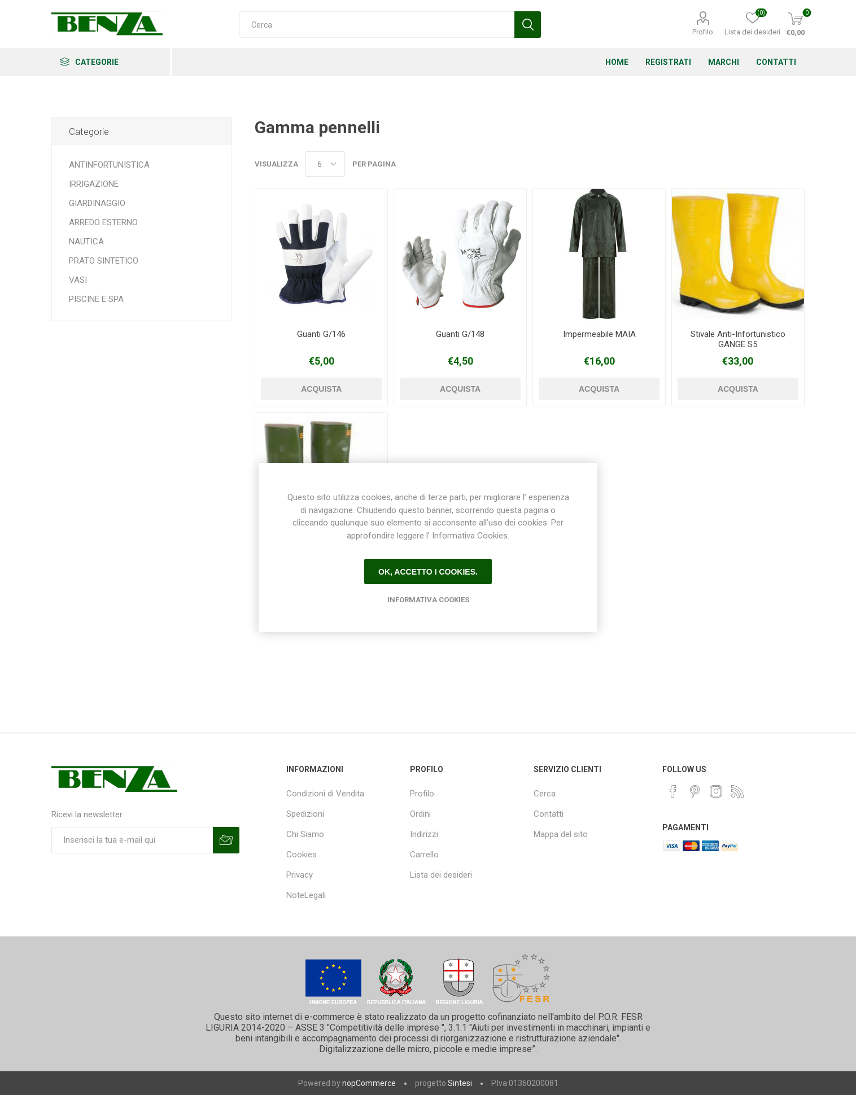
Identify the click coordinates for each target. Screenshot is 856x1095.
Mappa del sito (561, 834)
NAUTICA (86, 241)
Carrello (424, 854)
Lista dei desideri (441, 875)
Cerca (545, 794)
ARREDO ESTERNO (103, 222)
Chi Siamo (305, 834)
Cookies (301, 854)
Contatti (549, 814)
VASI (78, 280)
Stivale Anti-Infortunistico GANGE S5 (738, 339)
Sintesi (460, 1083)
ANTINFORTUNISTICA (109, 165)
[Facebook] (673, 791)
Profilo (702, 32)
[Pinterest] (694, 791)
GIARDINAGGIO (97, 203)
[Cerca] (376, 24)
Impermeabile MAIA (599, 334)
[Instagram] (716, 791)
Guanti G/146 (321, 334)
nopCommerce (369, 1083)
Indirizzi (424, 834)
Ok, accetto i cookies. (428, 571)
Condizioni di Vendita (325, 794)
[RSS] (737, 791)
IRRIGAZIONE (94, 184)
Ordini (420, 814)
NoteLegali (306, 895)
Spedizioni (305, 814)
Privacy (299, 875)
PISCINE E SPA (96, 299)
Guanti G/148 (460, 334)
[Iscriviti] (132, 840)
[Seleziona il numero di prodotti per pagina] (325, 164)
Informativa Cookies (428, 599)
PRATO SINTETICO (103, 261)
